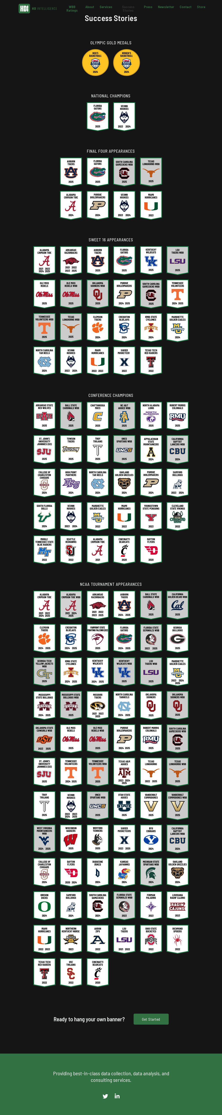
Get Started (151, 1019)
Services (106, 7)
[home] (38, 8)
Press (148, 7)
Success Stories (128, 8)
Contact (186, 7)
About (89, 7)
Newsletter (166, 7)
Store (201, 7)
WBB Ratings (72, 8)
